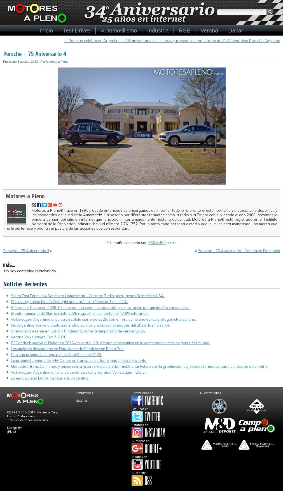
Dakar (235, 30)
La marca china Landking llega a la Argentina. (50, 378)
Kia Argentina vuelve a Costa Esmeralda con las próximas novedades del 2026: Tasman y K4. (90, 325)
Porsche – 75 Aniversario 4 (34, 54)
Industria (158, 30)
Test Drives (77, 30)
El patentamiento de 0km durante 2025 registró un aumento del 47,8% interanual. (80, 313)
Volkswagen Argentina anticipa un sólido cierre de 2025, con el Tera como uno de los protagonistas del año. (103, 319)
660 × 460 (157, 242)
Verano (209, 30)
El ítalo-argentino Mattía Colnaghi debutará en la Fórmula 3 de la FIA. (69, 301)
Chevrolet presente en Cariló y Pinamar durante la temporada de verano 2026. (78, 331)
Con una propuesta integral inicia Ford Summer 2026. (56, 354)
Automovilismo (119, 30)
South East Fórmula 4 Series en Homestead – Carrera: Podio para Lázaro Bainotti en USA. (88, 296)
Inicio (46, 30)
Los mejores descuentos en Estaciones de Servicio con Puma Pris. (67, 348)
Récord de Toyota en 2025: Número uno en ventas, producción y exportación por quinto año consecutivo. (100, 307)
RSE (184, 30)
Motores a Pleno (57, 61)
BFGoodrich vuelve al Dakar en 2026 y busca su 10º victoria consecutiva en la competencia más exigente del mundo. (110, 343)
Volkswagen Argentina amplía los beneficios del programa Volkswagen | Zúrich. (79, 372)
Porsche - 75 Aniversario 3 (26, 250)
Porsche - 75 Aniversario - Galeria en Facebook (239, 250)
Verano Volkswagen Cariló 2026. (39, 337)
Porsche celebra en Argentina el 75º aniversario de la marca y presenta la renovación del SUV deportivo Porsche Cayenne (172, 40)
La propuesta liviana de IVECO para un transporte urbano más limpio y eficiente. (79, 360)
